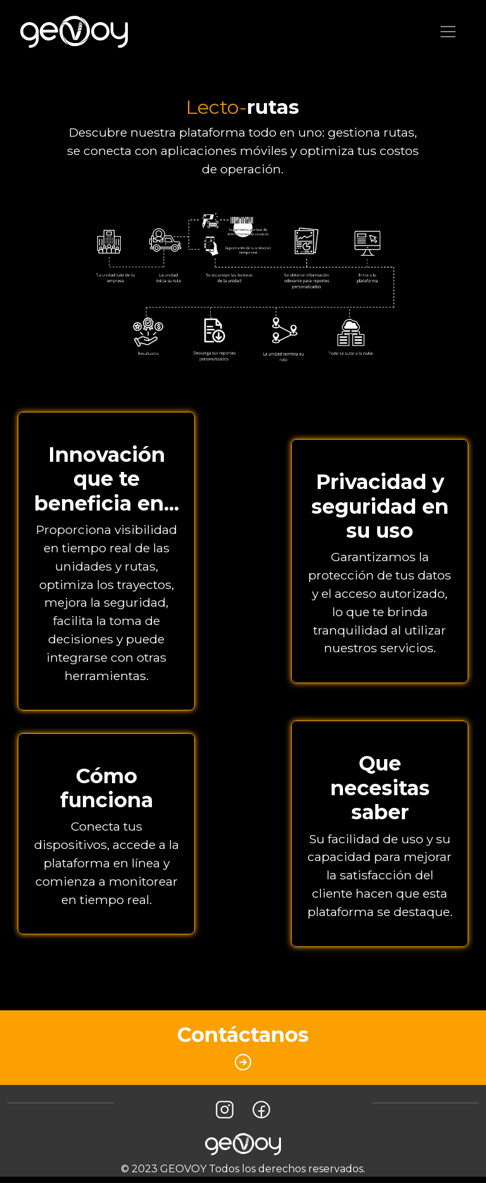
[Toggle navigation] (448, 31)
